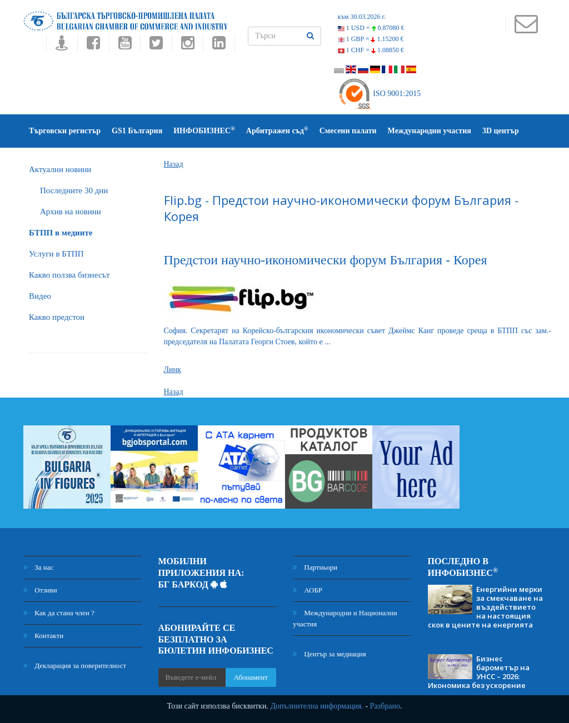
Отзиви (40, 590)
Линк (172, 369)
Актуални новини (60, 169)
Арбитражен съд (277, 130)
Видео (40, 296)
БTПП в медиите (60, 232)
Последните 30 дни (74, 190)
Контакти (43, 635)
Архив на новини (70, 211)
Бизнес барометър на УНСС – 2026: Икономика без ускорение (479, 672)
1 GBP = (371, 39)
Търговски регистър (65, 131)
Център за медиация (329, 654)
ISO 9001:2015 (379, 93)
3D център (500, 131)
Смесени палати (348, 131)
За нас (38, 567)
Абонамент (251, 677)
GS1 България (137, 131)
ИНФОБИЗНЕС (204, 130)
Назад (173, 164)
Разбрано (385, 706)
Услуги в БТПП (56, 253)
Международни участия (429, 131)
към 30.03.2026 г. (362, 17)
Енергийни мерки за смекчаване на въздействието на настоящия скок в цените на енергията (485, 607)
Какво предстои (56, 317)
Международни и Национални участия (345, 618)
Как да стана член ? (58, 613)
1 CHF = (371, 50)
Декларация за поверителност (74, 665)
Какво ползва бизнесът (69, 274)
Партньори (315, 567)
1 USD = (371, 28)
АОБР (307, 590)
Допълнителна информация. (316, 706)
